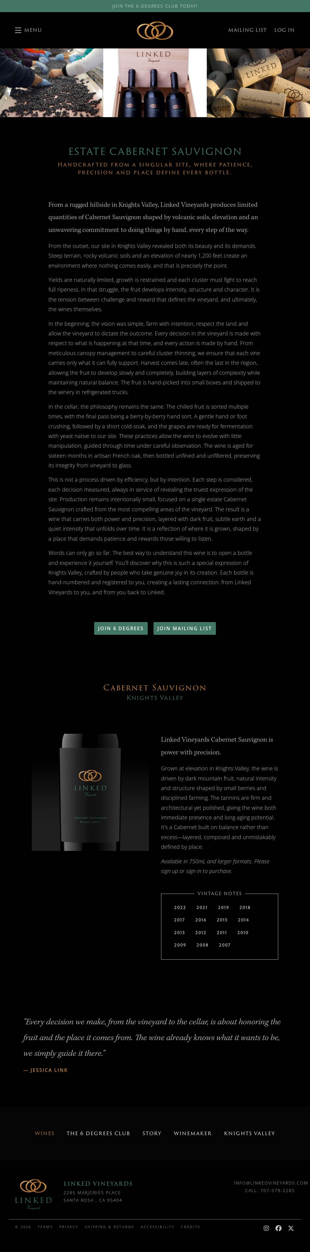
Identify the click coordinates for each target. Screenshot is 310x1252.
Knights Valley (249, 1133)
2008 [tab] (202, 945)
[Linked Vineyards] (33, 1194)
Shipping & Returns (110, 1226)
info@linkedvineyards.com (271, 1183)
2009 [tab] (180, 945)
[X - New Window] (291, 1228)
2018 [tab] (245, 907)
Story (152, 1133)
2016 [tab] (200, 920)
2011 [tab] (222, 932)
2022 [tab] (180, 907)
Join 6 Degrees (121, 628)
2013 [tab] (179, 932)
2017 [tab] (179, 920)
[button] (28, 30)
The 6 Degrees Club (98, 1133)
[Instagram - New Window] (268, 1228)
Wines (44, 1133)
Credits (190, 1226)
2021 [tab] (202, 907)
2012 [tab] (200, 932)
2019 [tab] (223, 907)
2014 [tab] (243, 920)
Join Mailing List (184, 628)
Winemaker (193, 1133)
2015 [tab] (222, 920)
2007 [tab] (225, 945)
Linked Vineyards (155, 30)
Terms (46, 1226)
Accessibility (158, 1226)
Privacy (69, 1226)
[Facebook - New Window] (280, 1228)
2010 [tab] (243, 932)
